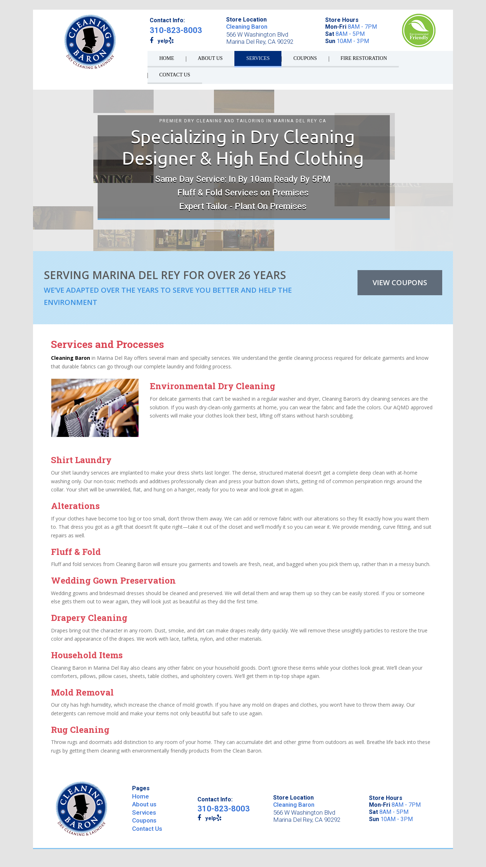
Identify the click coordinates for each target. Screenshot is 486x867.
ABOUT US (210, 58)
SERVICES (258, 58)
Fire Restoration (364, 58)
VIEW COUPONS (400, 282)
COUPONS (305, 58)
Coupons (144, 820)
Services (144, 812)
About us (144, 804)
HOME (166, 58)
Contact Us (147, 828)
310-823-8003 (176, 30)
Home (140, 796)
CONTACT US (174, 74)
